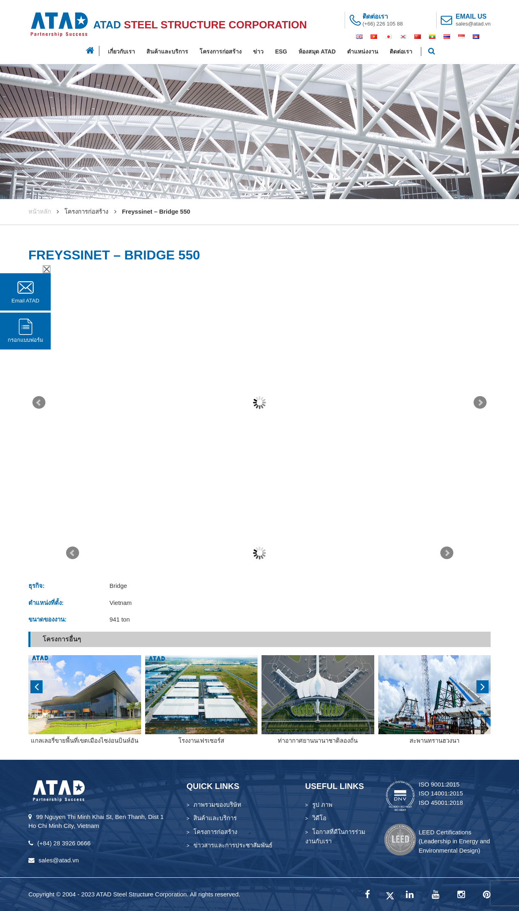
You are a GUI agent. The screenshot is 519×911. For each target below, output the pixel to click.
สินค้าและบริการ (167, 51)
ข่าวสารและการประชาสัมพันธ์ (232, 845)
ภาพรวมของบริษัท (217, 804)
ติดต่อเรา (401, 51)
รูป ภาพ (322, 804)
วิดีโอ (319, 818)
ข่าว (258, 51)
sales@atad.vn (473, 24)
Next (480, 402)
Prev (38, 402)
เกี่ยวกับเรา (121, 51)
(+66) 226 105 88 (382, 24)
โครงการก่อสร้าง (220, 51)
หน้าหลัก (39, 211)
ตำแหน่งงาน (362, 51)
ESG (281, 51)
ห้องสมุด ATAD (317, 51)
